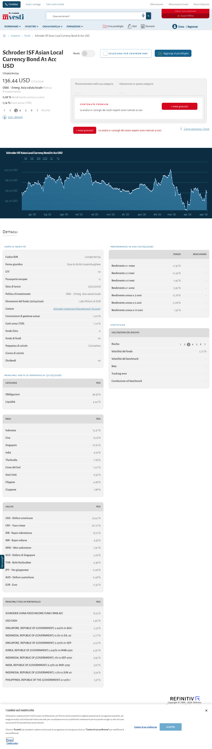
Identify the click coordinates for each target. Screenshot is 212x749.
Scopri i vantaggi (33, 4)
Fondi (27, 35)
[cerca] (87, 15)
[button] (2, 562)
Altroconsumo (156, 4)
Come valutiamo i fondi (194, 129)
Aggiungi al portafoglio (173, 53)
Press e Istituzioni (201, 4)
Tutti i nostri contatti (55, 4)
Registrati (192, 26)
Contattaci (13, 4)
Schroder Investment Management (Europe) (77, 308)
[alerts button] (131, 26)
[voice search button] (142, 15)
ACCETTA (170, 727)
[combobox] (98, 15)
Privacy (9, 739)
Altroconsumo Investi (178, 4)
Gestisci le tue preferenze (145, 727)
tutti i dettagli (13, 117)
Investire (15, 35)
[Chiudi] (206, 710)
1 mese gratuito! (179, 106)
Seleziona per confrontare (128, 53)
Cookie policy (12, 743)
